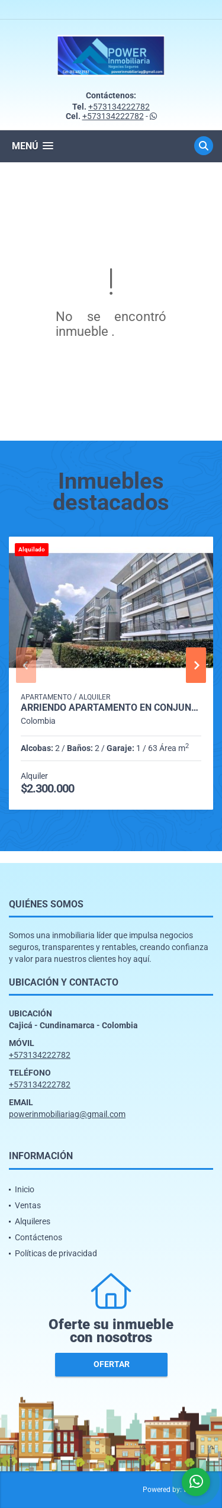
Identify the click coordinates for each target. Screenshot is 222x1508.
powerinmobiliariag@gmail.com (67, 1114)
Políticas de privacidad (56, 1253)
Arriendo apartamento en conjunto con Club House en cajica (111, 708)
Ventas (28, 1205)
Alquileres (32, 1221)
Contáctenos (38, 1237)
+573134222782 (119, 106)
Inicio (24, 1189)
